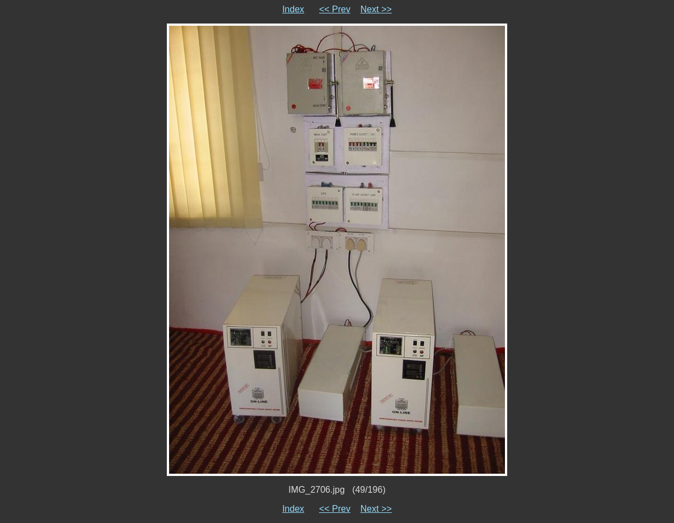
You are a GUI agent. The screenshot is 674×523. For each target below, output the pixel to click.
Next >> (376, 9)
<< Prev (334, 9)
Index (293, 9)
